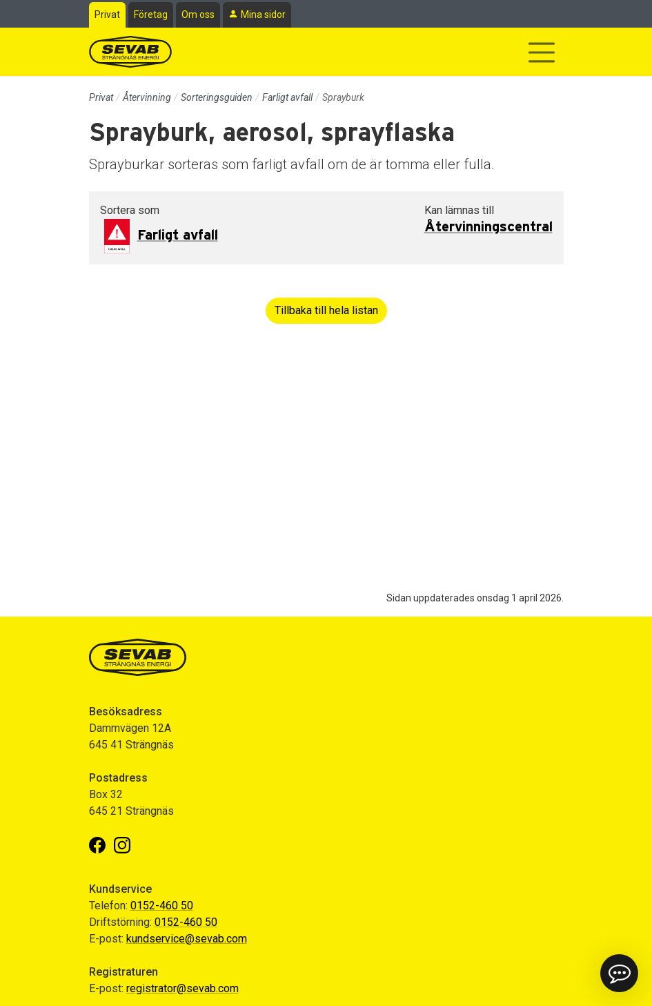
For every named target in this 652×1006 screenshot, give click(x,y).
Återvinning (147, 97)
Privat (107, 14)
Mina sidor (263, 14)
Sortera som (129, 210)
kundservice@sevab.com (186, 938)
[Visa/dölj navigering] (542, 52)
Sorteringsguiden (217, 97)
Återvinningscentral (488, 227)
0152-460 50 (161, 905)
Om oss (198, 14)
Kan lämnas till (459, 210)
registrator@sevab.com (182, 988)
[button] (619, 973)
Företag (151, 14)
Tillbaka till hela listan (326, 310)
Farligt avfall (287, 97)
